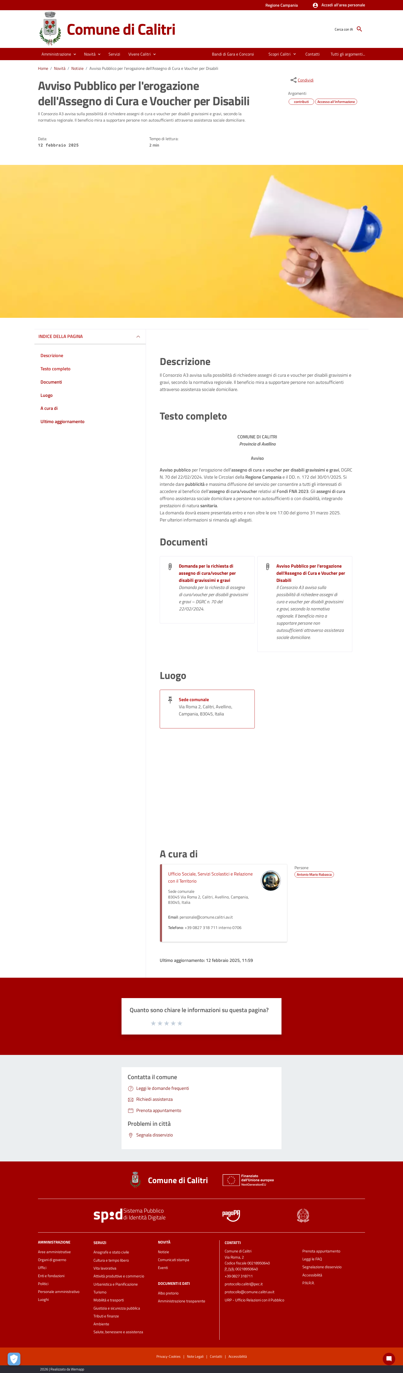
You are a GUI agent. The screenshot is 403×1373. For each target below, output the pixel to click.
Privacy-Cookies (168, 1356)
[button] (338, 5)
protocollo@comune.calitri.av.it (249, 1292)
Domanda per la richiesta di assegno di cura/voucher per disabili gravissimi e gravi (207, 573)
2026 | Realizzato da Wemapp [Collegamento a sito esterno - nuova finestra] (62, 1369)
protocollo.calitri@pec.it (244, 1284)
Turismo (99, 1292)
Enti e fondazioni (51, 1276)
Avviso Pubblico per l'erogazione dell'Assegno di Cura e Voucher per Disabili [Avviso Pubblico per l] (310, 573)
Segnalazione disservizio (322, 1267)
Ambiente (101, 1324)
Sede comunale (194, 699)
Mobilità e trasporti (108, 1300)
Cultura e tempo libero (111, 1260)
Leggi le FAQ (312, 1259)
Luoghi (43, 1299)
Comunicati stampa (173, 1260)
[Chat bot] (389, 1359)
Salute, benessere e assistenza (118, 1332)
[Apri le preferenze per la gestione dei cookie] (14, 1359)
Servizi (99, 1242)
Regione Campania (281, 5)
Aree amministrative (54, 1252)
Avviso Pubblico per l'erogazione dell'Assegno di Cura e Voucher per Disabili (153, 68)
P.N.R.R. (308, 1283)
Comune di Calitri (121, 29)
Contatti (233, 1242)
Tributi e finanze (106, 1316)
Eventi (163, 1268)
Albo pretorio (168, 1293)
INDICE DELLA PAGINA (60, 336)
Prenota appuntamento (321, 1251)
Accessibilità (312, 1275)
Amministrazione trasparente (181, 1301)
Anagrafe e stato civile (111, 1252)
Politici (43, 1284)
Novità (59, 68)
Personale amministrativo (58, 1291)
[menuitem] (233, 54)
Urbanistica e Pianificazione (115, 1284)
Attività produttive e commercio (118, 1276)
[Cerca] (359, 29)
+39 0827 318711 (239, 1276)
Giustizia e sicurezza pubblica (116, 1308)
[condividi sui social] (302, 80)
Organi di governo (52, 1260)
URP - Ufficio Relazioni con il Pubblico (254, 1300)
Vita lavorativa (104, 1268)
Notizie (77, 68)
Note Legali (195, 1356)
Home (43, 68)
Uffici (42, 1268)
